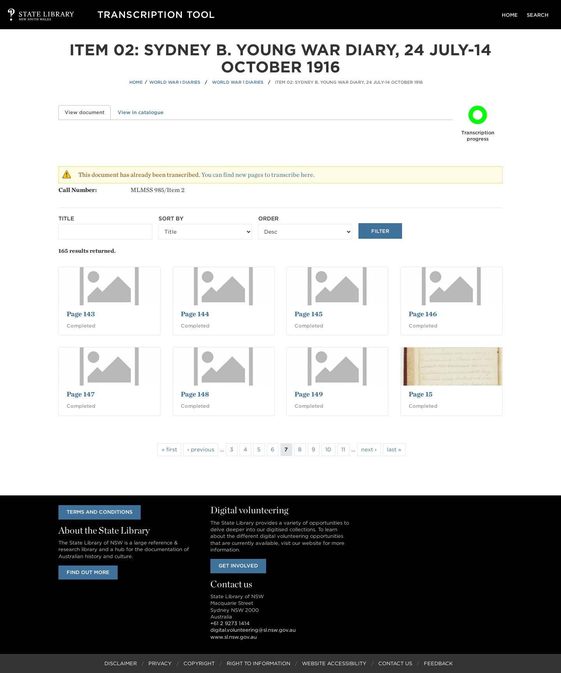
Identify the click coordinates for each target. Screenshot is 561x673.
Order (268, 218)
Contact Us (395, 663)
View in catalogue (141, 112)
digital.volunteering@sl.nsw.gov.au (253, 630)
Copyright (199, 663)
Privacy (159, 663)
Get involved (238, 566)
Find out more (88, 572)
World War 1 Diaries (237, 82)
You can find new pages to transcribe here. (258, 174)
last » (394, 449)
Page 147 (81, 394)
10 (328, 449)
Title (66, 218)
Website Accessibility (334, 663)
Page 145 (309, 314)
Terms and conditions (100, 512)
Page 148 (195, 394)
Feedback (438, 663)
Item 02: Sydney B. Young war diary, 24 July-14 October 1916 (349, 82)
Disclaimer (120, 663)
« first (169, 449)
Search (538, 15)
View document (88, 112)
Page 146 (423, 314)
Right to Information (258, 663)
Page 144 (195, 314)
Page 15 (420, 394)
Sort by (171, 218)
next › (369, 449)
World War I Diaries (174, 82)
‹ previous (200, 449)
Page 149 (309, 394)
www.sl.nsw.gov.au (233, 637)
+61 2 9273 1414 (230, 623)
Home (512, 15)
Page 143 (81, 314)
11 (343, 449)
